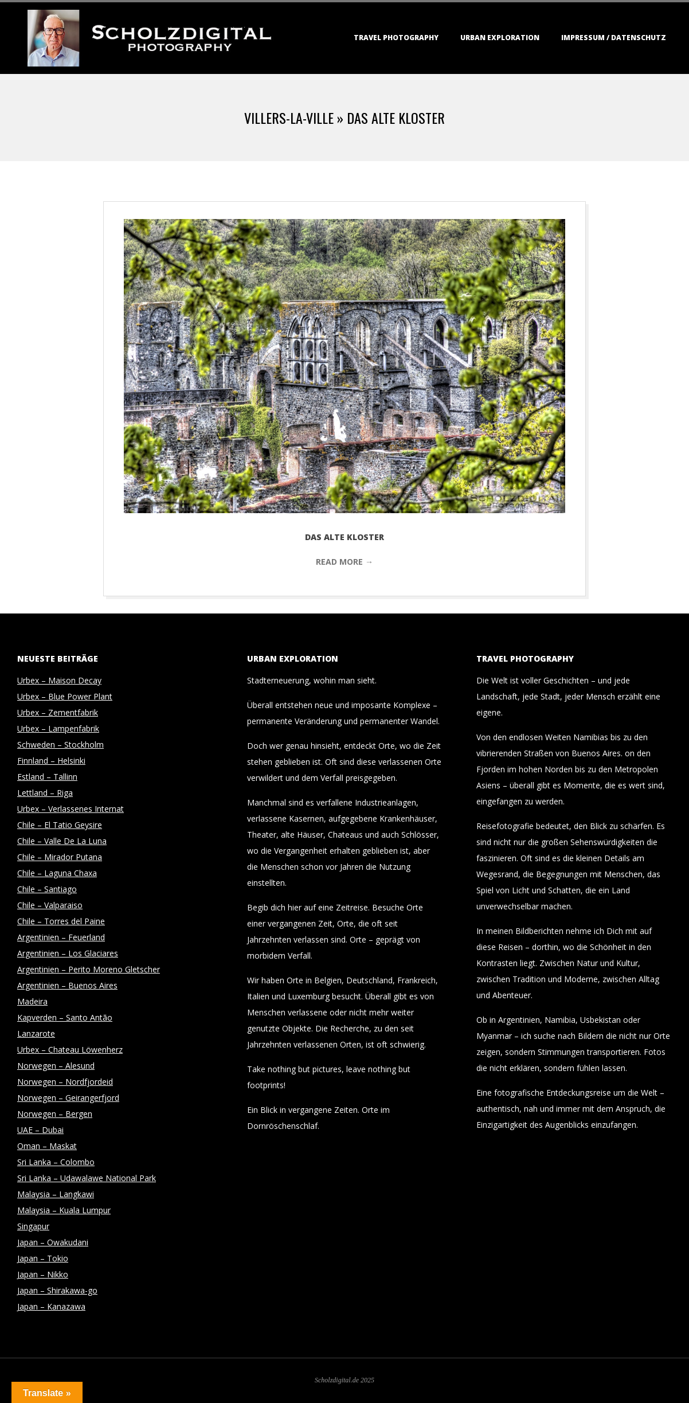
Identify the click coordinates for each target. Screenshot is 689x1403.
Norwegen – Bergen (54, 1113)
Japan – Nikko (42, 1274)
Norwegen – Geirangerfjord (68, 1097)
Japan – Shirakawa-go (57, 1290)
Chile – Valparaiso (50, 905)
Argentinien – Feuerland (61, 937)
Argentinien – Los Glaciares (67, 953)
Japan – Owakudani (52, 1242)
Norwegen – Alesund (56, 1065)
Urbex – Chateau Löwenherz (70, 1049)
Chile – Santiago (47, 889)
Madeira (32, 1001)
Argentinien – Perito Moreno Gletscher (88, 969)
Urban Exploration (499, 37)
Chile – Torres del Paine (61, 921)
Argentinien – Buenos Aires (67, 985)
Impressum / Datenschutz (613, 37)
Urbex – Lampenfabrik (58, 728)
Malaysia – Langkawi (55, 1194)
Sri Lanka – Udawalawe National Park (86, 1178)
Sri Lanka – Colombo (56, 1161)
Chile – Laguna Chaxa (57, 872)
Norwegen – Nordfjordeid (65, 1081)
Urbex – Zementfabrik (57, 712)
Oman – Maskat (47, 1145)
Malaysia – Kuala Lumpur (64, 1210)
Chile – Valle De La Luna (62, 840)
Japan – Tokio (42, 1258)
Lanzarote (36, 1033)
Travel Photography (396, 37)
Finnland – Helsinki (51, 760)
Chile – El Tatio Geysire (59, 824)
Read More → (344, 561)
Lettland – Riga (45, 792)
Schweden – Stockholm (60, 744)
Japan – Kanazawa (51, 1306)
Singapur (33, 1226)
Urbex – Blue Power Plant (64, 696)
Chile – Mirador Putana (59, 856)
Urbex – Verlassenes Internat (70, 808)
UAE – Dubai (40, 1129)
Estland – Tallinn (47, 776)
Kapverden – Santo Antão (64, 1017)
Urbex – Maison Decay (59, 680)
